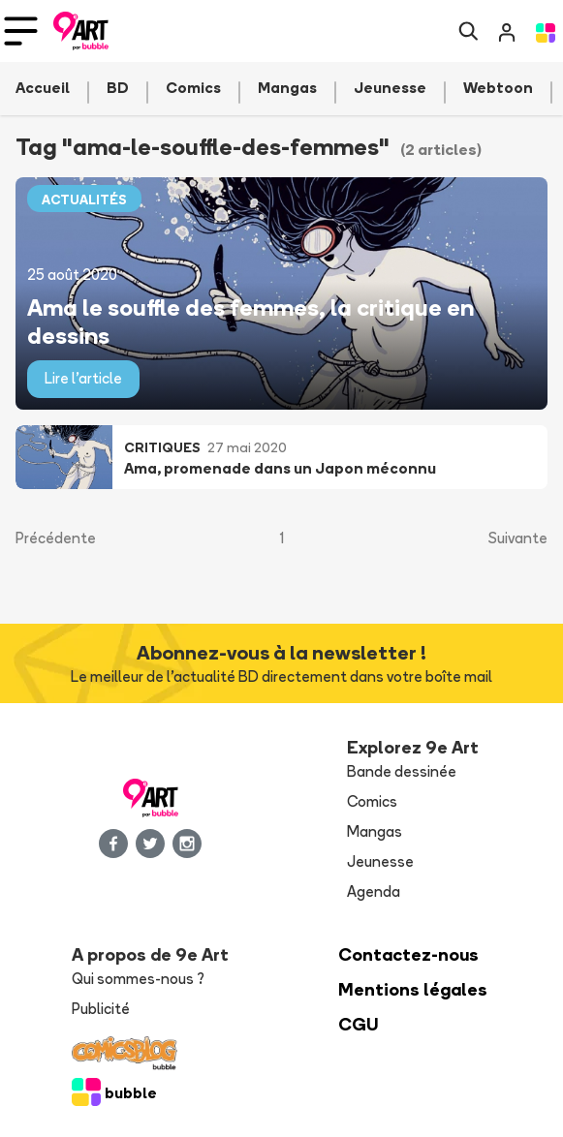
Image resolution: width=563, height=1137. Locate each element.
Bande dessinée (401, 771)
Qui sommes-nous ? (138, 978)
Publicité (101, 1008)
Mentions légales (412, 989)
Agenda (373, 891)
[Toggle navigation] (21, 31)
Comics (372, 801)
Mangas (374, 831)
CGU (358, 1024)
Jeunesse (380, 861)
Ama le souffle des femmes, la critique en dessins (250, 320)
